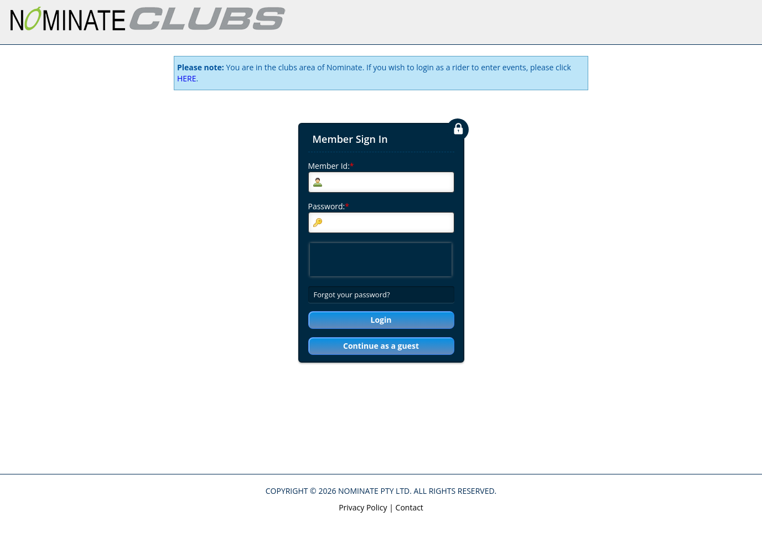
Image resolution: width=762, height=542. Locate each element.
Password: (329, 206)
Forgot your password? (352, 295)
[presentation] (381, 259)
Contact (409, 507)
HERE (186, 78)
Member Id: (331, 166)
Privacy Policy (363, 507)
